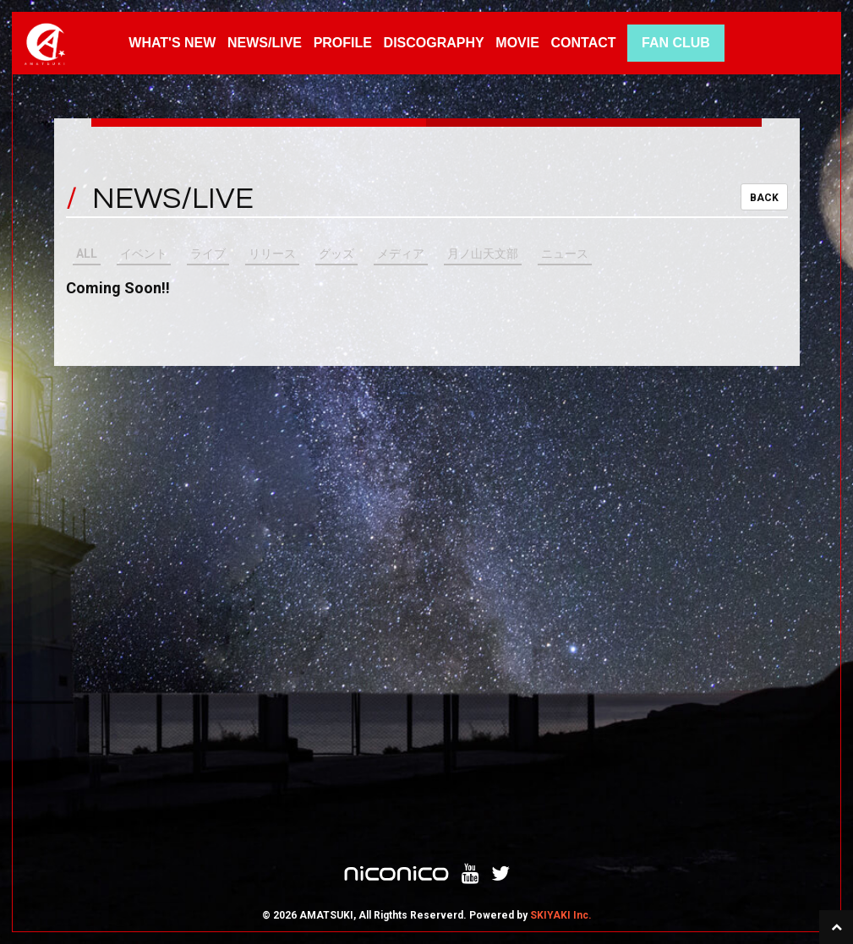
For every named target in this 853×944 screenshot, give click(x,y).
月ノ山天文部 (482, 253)
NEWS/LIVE (264, 42)
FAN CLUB (676, 42)
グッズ (336, 253)
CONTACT (583, 42)
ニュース (564, 253)
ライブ (208, 253)
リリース (272, 253)
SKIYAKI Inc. (561, 915)
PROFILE (343, 42)
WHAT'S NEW (172, 42)
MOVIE (517, 42)
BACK (764, 198)
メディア (400, 253)
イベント (143, 253)
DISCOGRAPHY (434, 42)
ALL (86, 253)
